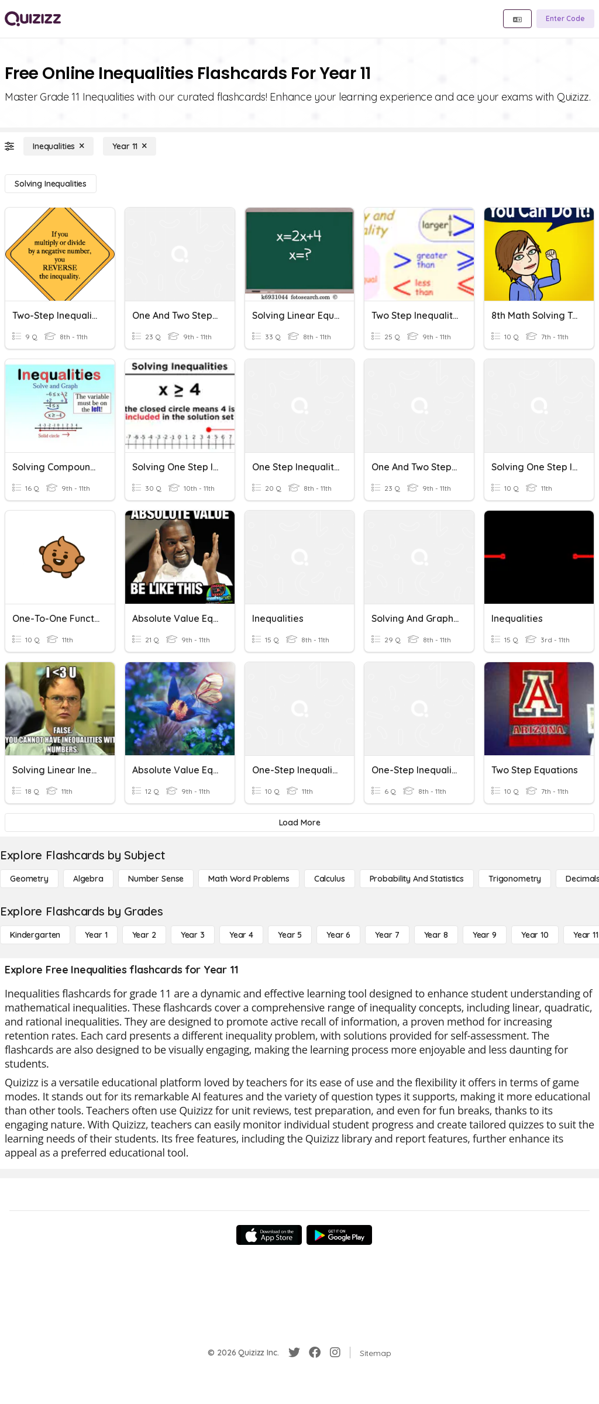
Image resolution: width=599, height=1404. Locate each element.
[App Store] (269, 1235)
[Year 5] (290, 934)
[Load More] (299, 822)
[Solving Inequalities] (51, 183)
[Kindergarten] (35, 934)
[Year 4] (241, 934)
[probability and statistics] (417, 878)
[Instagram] (335, 1352)
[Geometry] (29, 878)
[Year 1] (96, 934)
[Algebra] (88, 878)
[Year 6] (338, 934)
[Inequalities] (58, 146)
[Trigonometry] (514, 878)
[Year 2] (144, 934)
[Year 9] (485, 934)
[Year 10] (535, 934)
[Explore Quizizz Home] (33, 18)
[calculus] (329, 878)
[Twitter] (294, 1352)
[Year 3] (193, 934)
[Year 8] (436, 934)
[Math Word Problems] (248, 878)
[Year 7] (387, 934)
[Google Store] (339, 1235)
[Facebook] (315, 1352)
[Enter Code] (565, 18)
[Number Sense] (156, 878)
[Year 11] (129, 146)
